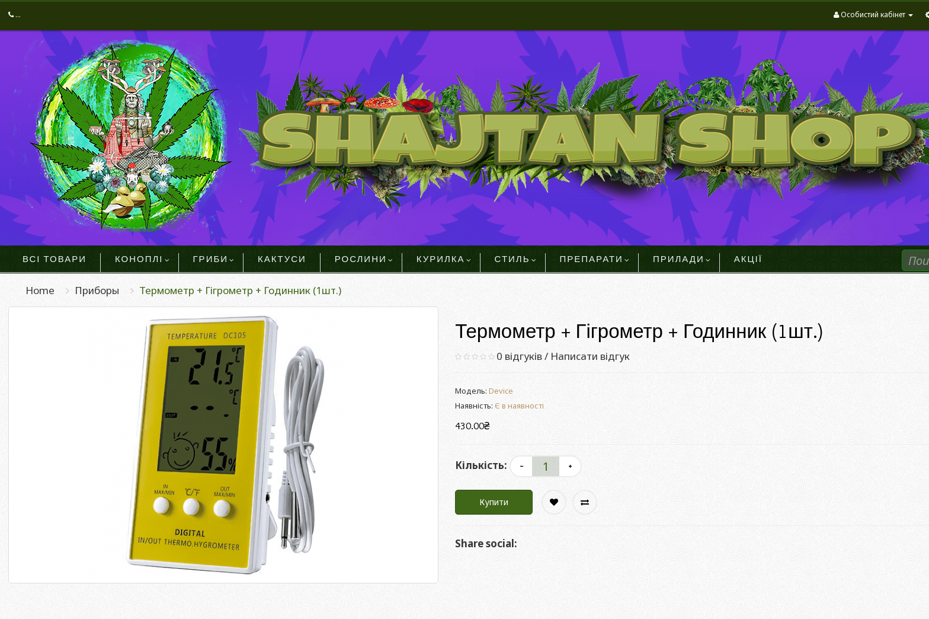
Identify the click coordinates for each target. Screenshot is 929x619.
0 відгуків (519, 356)
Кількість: (481, 465)
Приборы (97, 290)
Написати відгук (590, 356)
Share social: (486, 543)
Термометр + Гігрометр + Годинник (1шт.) (240, 290)
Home (40, 290)
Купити (493, 502)
